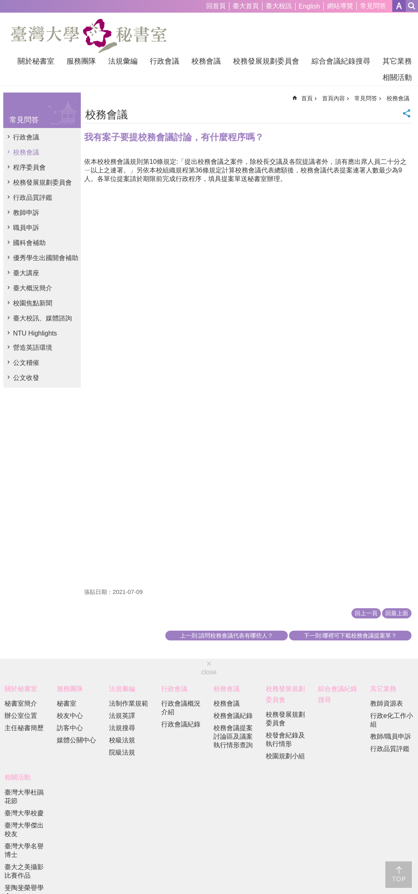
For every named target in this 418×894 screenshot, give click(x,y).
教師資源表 (386, 703)
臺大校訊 (279, 5)
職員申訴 (26, 227)
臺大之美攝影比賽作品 (24, 871)
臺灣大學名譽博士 (24, 850)
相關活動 (397, 77)
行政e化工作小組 (391, 720)
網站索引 (412, 6)
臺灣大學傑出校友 (24, 829)
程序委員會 (29, 167)
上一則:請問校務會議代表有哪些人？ (226, 635)
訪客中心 (70, 727)
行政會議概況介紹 (180, 707)
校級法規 (122, 740)
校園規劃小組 (285, 756)
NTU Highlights (35, 333)
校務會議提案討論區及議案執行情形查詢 (233, 736)
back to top (398, 874)
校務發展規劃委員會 (266, 61)
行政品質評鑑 (32, 197)
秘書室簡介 (20, 703)
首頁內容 (333, 98)
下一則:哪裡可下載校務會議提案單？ (350, 635)
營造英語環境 (32, 347)
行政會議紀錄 (180, 724)
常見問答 (373, 5)
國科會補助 (29, 242)
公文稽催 (26, 362)
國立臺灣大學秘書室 (89, 36)
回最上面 (396, 613)
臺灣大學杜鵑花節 (24, 796)
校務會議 (206, 61)
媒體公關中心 (76, 740)
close (208, 672)
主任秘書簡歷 (24, 727)
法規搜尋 (122, 727)
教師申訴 (26, 212)
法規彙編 (123, 61)
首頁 (307, 98)
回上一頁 (366, 613)
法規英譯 (122, 715)
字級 (399, 6)
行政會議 (164, 61)
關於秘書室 (36, 61)
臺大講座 (26, 272)
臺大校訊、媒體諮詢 (42, 318)
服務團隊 (81, 61)
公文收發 (26, 377)
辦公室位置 (20, 715)
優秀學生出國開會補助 (45, 257)
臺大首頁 (246, 5)
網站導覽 (340, 5)
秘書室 (66, 703)
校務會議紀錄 (233, 715)
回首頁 (216, 5)
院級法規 (122, 752)
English (309, 6)
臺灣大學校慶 (24, 813)
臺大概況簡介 (32, 288)
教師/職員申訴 (390, 736)
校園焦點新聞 (32, 303)
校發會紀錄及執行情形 (285, 739)
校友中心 (70, 715)
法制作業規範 (128, 703)
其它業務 (397, 61)
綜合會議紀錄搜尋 (340, 61)
